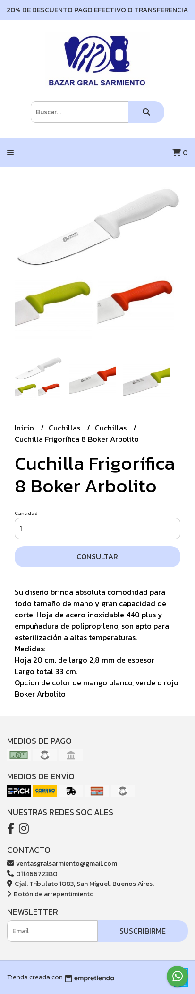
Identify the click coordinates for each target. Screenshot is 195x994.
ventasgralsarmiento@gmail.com (62, 863)
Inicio (25, 427)
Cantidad (26, 513)
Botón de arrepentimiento (50, 894)
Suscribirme (142, 930)
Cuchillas (65, 427)
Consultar (97, 556)
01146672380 (32, 873)
